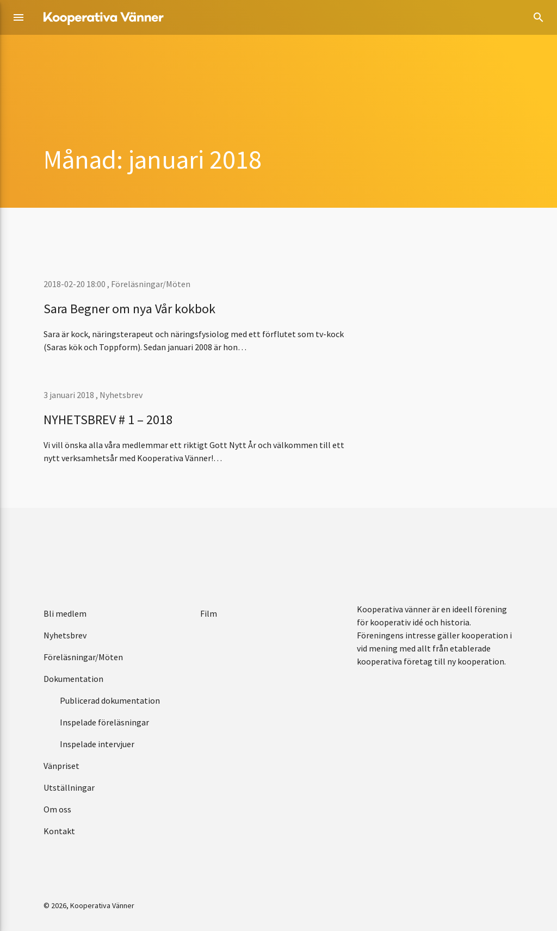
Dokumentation (73, 678)
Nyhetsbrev (121, 394)
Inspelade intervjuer (97, 743)
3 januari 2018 (70, 394)
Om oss (57, 809)
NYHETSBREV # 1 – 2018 (108, 419)
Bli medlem (65, 613)
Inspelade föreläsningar (104, 722)
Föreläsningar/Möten (150, 283)
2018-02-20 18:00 (75, 283)
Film (208, 613)
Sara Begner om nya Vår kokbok (129, 308)
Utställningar (69, 787)
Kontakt (59, 831)
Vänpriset (61, 765)
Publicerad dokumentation (110, 700)
